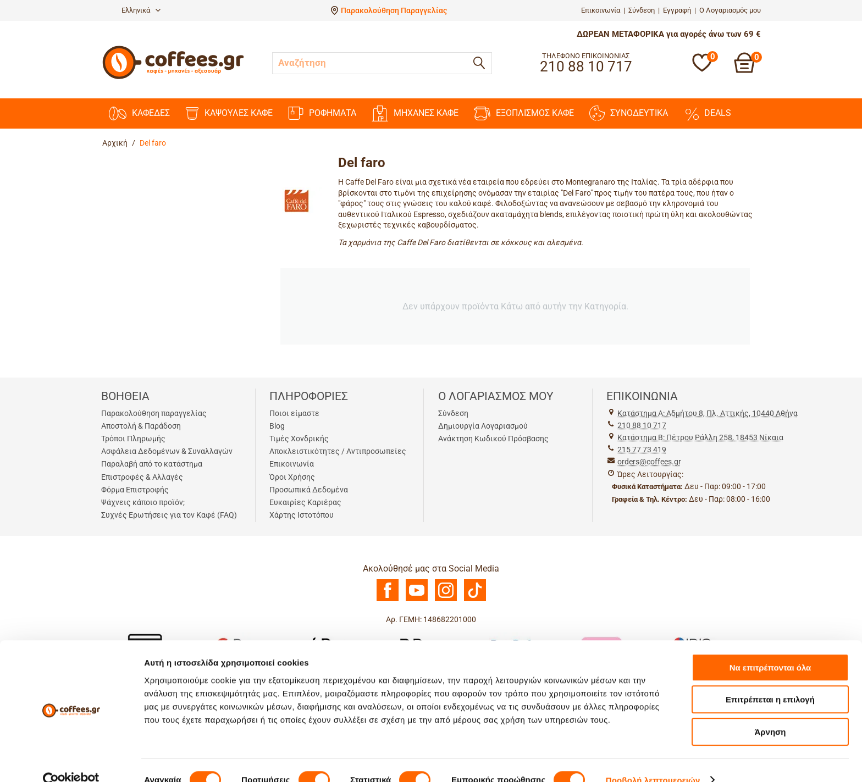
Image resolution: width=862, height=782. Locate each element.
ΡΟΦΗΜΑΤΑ (322, 113)
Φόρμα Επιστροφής (135, 489)
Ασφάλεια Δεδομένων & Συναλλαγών (167, 451)
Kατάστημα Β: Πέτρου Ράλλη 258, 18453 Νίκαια (700, 437)
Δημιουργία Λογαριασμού (483, 425)
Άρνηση (770, 712)
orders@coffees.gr (649, 461)
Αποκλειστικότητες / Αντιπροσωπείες (337, 451)
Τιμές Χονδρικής (299, 438)
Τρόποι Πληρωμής (133, 438)
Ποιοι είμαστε (294, 413)
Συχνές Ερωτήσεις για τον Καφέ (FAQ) (169, 515)
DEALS (707, 113)
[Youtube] (417, 598)
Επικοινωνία (600, 10)
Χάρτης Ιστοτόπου (301, 515)
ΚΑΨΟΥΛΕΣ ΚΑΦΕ (229, 113)
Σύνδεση (641, 10)
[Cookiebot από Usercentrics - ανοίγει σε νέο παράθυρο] (71, 760)
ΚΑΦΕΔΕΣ (139, 113)
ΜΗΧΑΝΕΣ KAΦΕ (415, 113)
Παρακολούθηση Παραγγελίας (394, 10)
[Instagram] (446, 598)
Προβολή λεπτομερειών (653, 760)
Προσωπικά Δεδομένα (308, 489)
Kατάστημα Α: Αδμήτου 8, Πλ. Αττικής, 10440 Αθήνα (707, 413)
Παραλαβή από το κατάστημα (151, 463)
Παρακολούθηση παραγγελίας (154, 413)
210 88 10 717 (641, 425)
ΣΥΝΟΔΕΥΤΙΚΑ (628, 113)
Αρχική (115, 142)
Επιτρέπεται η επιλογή (770, 680)
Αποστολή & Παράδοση (141, 425)
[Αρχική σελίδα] (173, 78)
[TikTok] (475, 598)
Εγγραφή (677, 10)
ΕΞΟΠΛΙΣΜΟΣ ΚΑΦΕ (524, 113)
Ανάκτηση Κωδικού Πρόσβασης (493, 438)
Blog (277, 425)
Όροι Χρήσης (292, 477)
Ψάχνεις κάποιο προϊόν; (143, 502)
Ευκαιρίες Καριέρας (305, 502)
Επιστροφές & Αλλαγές (142, 477)
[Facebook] (388, 598)
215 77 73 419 (641, 449)
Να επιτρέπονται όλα (770, 647)
